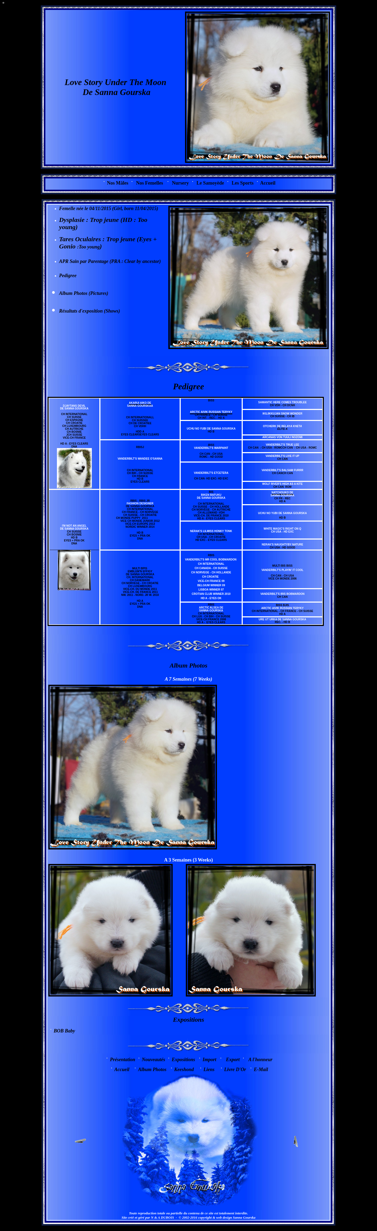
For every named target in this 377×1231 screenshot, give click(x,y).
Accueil (268, 183)
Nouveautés (153, 1059)
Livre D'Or (235, 1069)
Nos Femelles (149, 183)
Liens (209, 1069)
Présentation (122, 1059)
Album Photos (152, 1069)
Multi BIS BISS (282, 565)
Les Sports (243, 183)
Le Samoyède (210, 183)
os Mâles (117, 183)
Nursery (180, 183)
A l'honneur (260, 1059)
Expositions (188, 1019)
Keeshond (184, 1069)
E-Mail (261, 1069)
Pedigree (68, 275)
